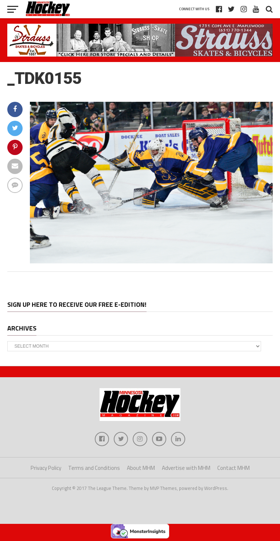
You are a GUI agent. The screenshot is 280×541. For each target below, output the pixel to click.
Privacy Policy (46, 468)
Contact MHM (233, 468)
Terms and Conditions (94, 468)
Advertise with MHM (186, 468)
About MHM (141, 468)
